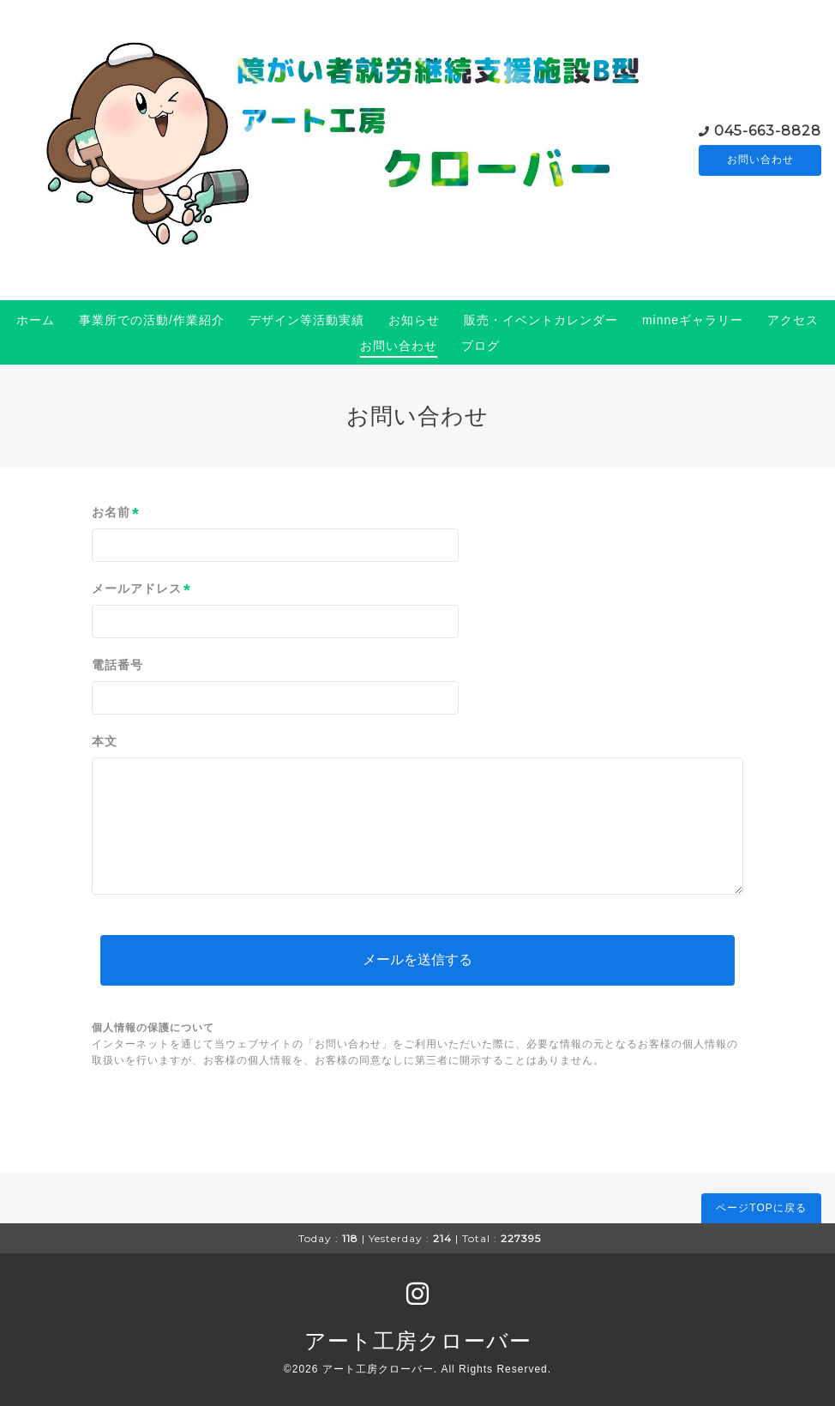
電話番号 (117, 665)
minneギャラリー (692, 320)
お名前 (116, 513)
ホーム (35, 320)
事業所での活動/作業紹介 (152, 320)
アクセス (793, 320)
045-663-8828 (767, 130)
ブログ (480, 346)
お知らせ (414, 320)
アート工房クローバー (418, 1341)
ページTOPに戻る (761, 1208)
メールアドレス (141, 590)
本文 (104, 741)
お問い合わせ (760, 160)
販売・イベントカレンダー (541, 320)
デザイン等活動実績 (306, 320)
